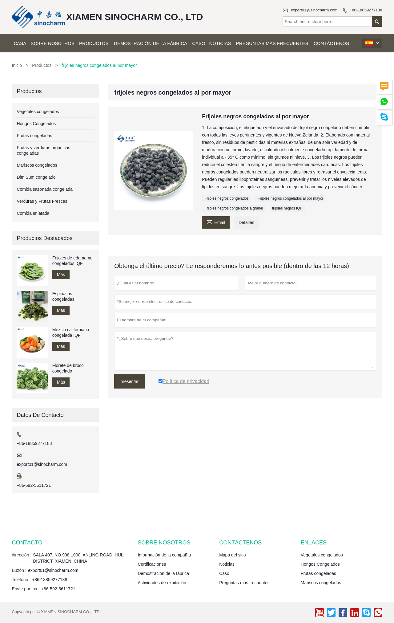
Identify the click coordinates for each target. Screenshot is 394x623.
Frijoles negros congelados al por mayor (290, 198)
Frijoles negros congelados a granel (233, 208)
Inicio (17, 65)
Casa (20, 43)
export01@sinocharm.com (314, 10)
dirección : (21, 554)
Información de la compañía (164, 554)
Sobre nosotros (52, 43)
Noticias (220, 43)
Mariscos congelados (37, 165)
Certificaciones (152, 564)
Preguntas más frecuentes (272, 43)
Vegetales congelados (38, 111)
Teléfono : (21, 579)
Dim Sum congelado (36, 177)
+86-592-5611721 (34, 485)
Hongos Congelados (36, 123)
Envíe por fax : (25, 588)
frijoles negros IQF (287, 208)
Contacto (27, 543)
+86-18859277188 (366, 10)
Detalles (246, 222)
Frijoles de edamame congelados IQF (72, 260)
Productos (94, 43)
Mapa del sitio (232, 554)
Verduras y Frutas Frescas (42, 201)
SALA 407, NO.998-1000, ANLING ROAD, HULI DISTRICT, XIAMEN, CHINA (78, 558)
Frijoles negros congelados (226, 198)
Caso (198, 43)
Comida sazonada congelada (44, 189)
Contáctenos (331, 43)
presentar (129, 381)
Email (216, 221)
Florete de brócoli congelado (69, 368)
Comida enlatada (33, 213)
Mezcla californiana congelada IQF (70, 332)
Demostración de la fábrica (150, 43)
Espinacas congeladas (63, 296)
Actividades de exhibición (162, 582)
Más (61, 274)
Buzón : (19, 570)
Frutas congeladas (34, 135)
